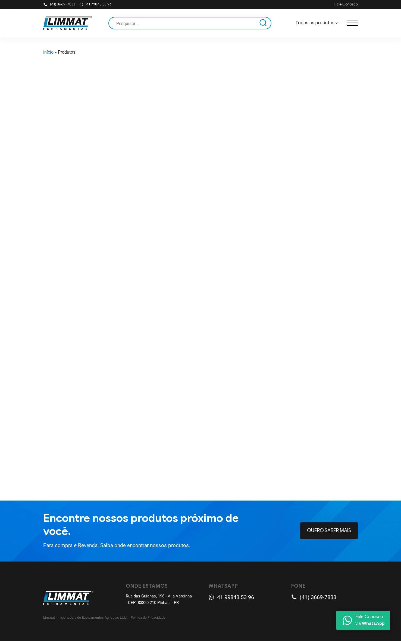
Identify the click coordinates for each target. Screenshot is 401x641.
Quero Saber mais (329, 530)
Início (48, 52)
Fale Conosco (346, 4)
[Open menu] (352, 23)
